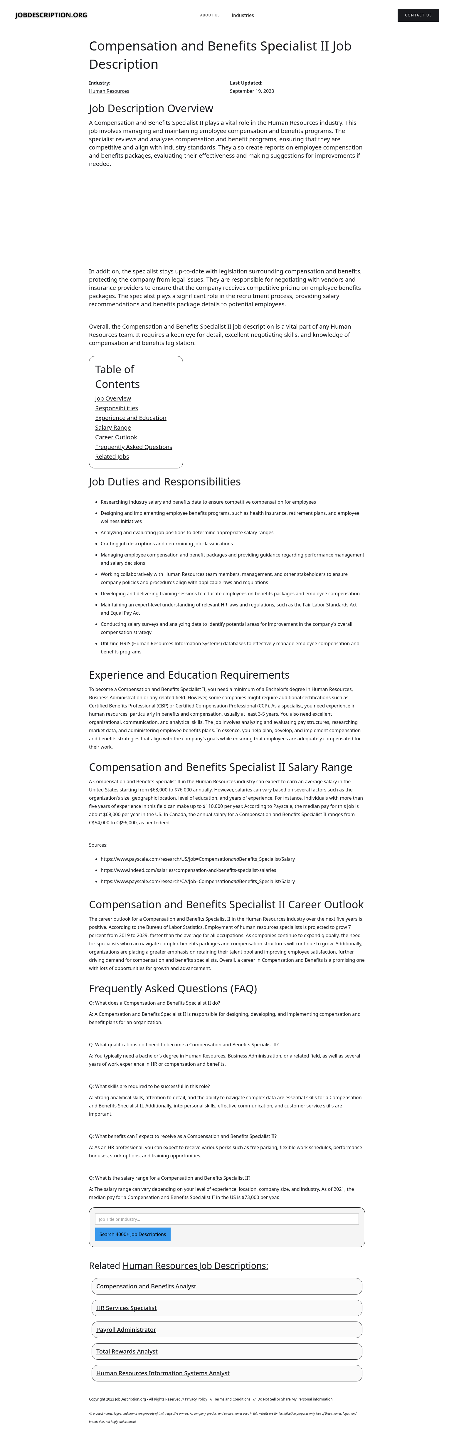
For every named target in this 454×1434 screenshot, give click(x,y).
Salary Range (113, 427)
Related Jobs (112, 456)
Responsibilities (116, 408)
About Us (210, 15)
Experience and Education (131, 418)
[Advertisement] (227, 212)
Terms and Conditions (232, 1399)
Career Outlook (116, 437)
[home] (51, 15)
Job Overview (113, 398)
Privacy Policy (196, 1399)
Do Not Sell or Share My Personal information (295, 1399)
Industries (243, 15)
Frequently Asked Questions (133, 447)
